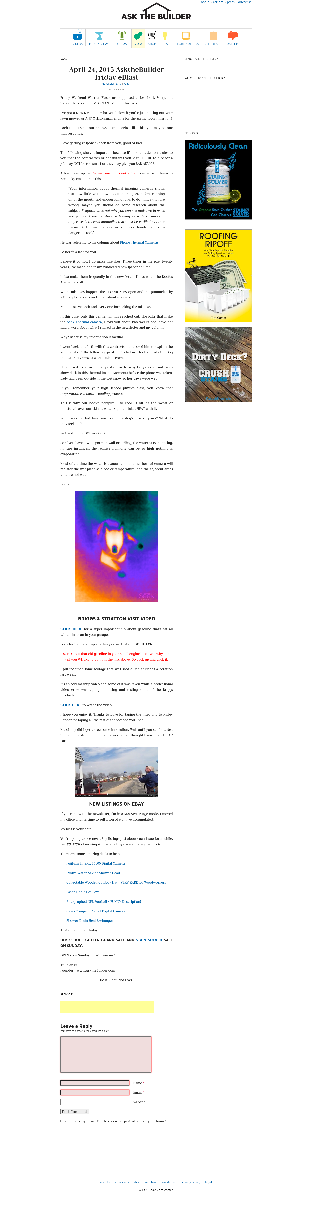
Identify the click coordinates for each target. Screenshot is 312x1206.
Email (138, 1092)
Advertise (245, 2)
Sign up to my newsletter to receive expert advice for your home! (115, 1121)
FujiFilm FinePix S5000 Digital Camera (95, 863)
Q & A (138, 44)
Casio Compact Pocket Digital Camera (95, 911)
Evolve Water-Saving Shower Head (93, 873)
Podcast (122, 44)
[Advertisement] (107, 1007)
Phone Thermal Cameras (139, 242)
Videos (78, 44)
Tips (165, 44)
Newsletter (168, 1182)
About (205, 2)
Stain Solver (149, 940)
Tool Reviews (99, 44)
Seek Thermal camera (84, 322)
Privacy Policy (190, 1182)
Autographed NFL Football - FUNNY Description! (103, 901)
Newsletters (111, 83)
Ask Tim (218, 2)
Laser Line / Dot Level (83, 892)
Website (139, 1102)
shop (137, 1182)
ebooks (105, 1182)
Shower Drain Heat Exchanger (89, 920)
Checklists (213, 44)
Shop (152, 44)
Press (231, 2)
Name (138, 1083)
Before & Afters (186, 44)
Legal (208, 1182)
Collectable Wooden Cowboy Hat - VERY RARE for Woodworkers (116, 882)
